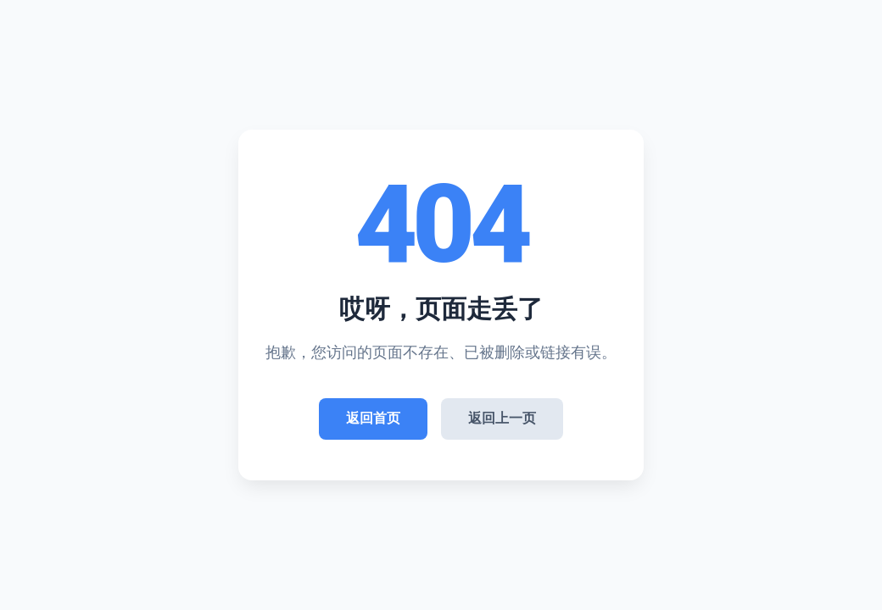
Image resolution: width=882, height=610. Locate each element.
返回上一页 (502, 418)
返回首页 (373, 418)
